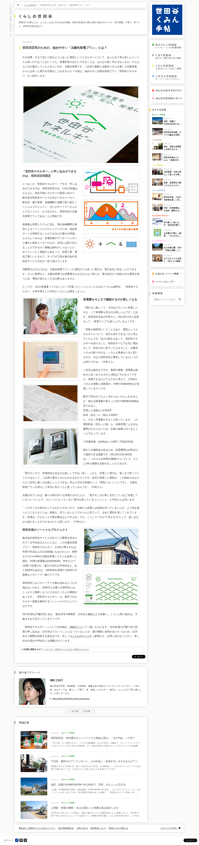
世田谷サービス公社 (64, 649)
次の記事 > (88, 711)
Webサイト (76, 627)
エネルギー (49, 649)
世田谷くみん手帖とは (118, 828)
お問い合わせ (82, 828)
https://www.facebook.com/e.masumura (71, 698)
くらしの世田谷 (30, 5)
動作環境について (98, 828)
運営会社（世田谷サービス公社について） (37, 828)
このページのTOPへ (169, 828)
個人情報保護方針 (66, 828)
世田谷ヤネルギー (81, 649)
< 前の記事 (74, 711)
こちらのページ (81, 636)
